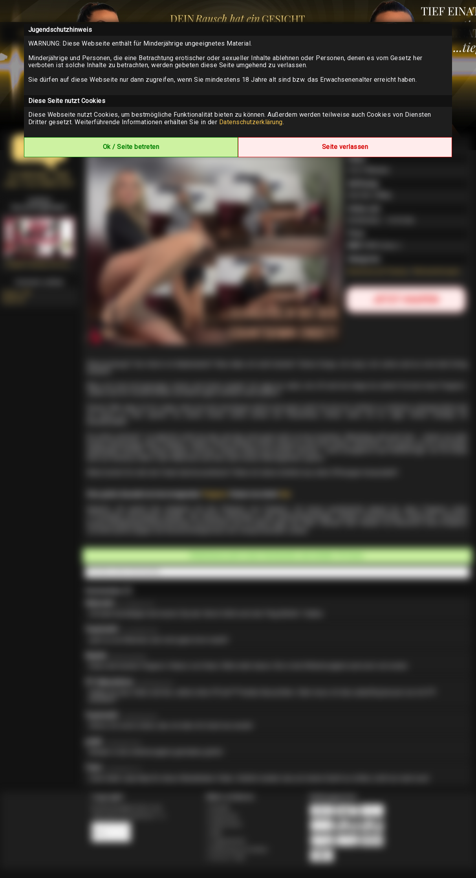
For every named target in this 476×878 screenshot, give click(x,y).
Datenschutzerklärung (251, 122)
